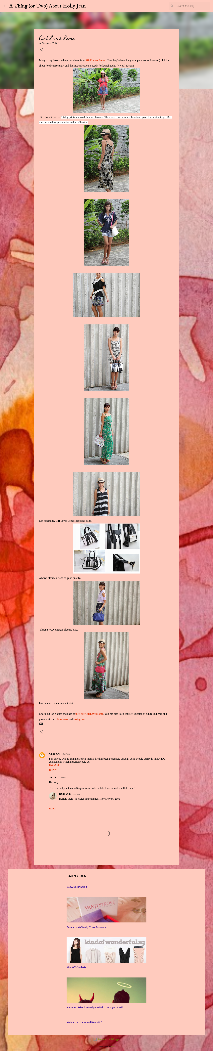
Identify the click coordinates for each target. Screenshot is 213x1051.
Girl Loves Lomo (95, 60)
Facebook (62, 719)
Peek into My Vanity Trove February (86, 927)
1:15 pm (76, 794)
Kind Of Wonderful (77, 967)
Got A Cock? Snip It (77, 887)
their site (89, 713)
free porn (54, 764)
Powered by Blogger (106, 1039)
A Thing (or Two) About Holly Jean (47, 6)
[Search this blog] (192, 6)
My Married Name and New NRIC (84, 1022)
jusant (113, 1046)
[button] (41, 50)
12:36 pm (62, 777)
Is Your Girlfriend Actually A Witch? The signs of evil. (95, 1007)
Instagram (79, 719)
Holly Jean (65, 793)
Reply (53, 770)
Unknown (54, 753)
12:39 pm (66, 754)
